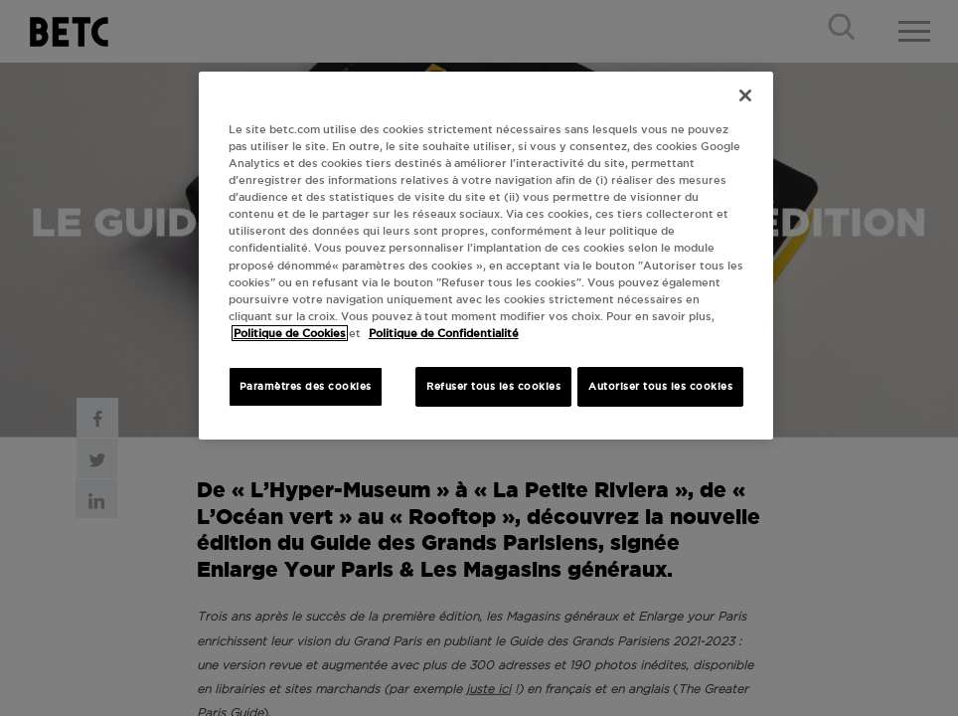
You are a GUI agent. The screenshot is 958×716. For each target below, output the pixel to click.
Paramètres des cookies (306, 386)
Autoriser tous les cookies (660, 386)
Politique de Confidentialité (444, 333)
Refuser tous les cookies (493, 386)
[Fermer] (745, 95)
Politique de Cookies (290, 333)
